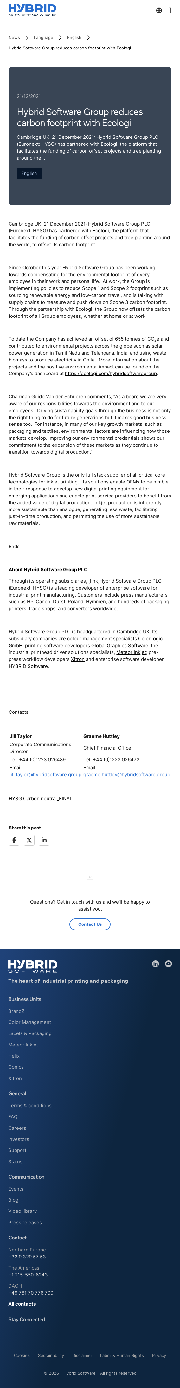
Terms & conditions (30, 1106)
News (14, 37)
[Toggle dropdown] (159, 10)
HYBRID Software (28, 666)
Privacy (159, 1355)
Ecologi (101, 230)
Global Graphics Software (119, 646)
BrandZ (16, 1011)
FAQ (12, 1117)
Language (43, 37)
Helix (14, 1056)
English (74, 37)
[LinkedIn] (44, 840)
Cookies (22, 1355)
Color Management (29, 1022)
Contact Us (90, 924)
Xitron (78, 659)
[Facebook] (14, 840)
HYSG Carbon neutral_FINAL (40, 799)
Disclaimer (82, 1355)
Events (15, 1189)
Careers (17, 1128)
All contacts (22, 1304)
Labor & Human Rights (122, 1355)
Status (15, 1162)
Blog (13, 1200)
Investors (18, 1139)
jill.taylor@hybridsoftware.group (45, 774)
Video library (22, 1211)
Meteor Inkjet (131, 652)
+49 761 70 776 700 (30, 1293)
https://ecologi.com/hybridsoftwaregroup (111, 373)
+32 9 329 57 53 (27, 1257)
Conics (16, 1067)
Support (17, 1150)
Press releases (25, 1222)
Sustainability (51, 1355)
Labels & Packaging (30, 1033)
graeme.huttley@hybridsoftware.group (126, 774)
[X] (29, 840)
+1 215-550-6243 (28, 1275)
